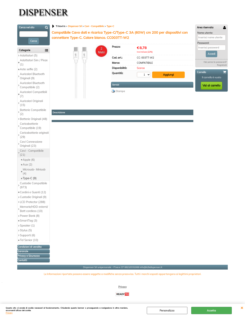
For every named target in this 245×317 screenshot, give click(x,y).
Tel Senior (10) (29, 240)
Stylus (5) (26, 230)
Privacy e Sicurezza (28, 255)
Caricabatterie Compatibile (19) (30, 126)
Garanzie (22, 251)
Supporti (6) (27, 235)
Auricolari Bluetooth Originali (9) (32, 76)
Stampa (120, 91)
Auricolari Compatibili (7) (33, 94)
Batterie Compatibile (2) (33, 112)
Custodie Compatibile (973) (33, 185)
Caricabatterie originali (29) (34, 135)
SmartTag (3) (28, 220)
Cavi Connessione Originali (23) (31, 143)
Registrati (222, 65)
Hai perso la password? (215, 62)
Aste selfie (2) (29, 69)
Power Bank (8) (30, 216)
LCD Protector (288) (32, 202)
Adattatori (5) (29, 55)
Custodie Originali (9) (33, 197)
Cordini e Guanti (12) (33, 192)
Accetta (211, 310)
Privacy (9, 313)
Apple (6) (29, 159)
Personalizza (167, 310)
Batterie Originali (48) (33, 119)
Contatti (22, 260)
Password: (203, 42)
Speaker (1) (27, 225)
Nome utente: (205, 32)
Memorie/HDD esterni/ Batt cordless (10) (34, 209)
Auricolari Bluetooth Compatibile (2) (32, 85)
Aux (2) (27, 164)
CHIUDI (242, 308)
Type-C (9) (30, 178)
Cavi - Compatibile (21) (32, 152)
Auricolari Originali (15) (31, 103)
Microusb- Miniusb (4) (34, 171)
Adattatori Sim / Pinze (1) (34, 62)
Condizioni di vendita (29, 246)
